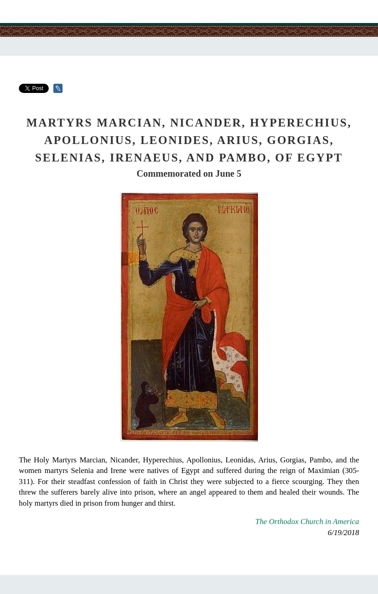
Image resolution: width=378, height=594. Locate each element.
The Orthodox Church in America (307, 521)
